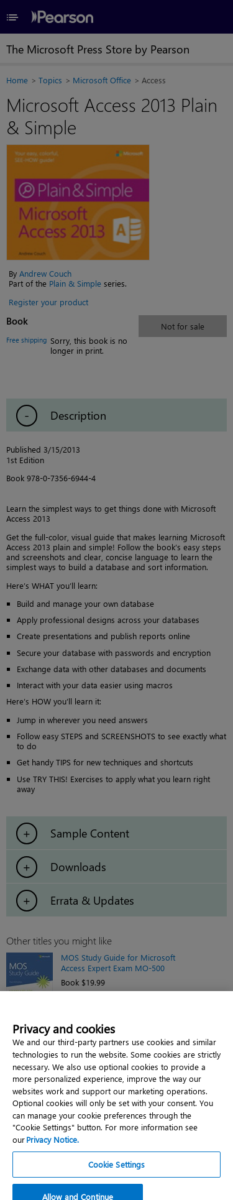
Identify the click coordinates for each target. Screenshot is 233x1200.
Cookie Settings (116, 1171)
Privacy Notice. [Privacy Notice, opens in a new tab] (52, 1146)
